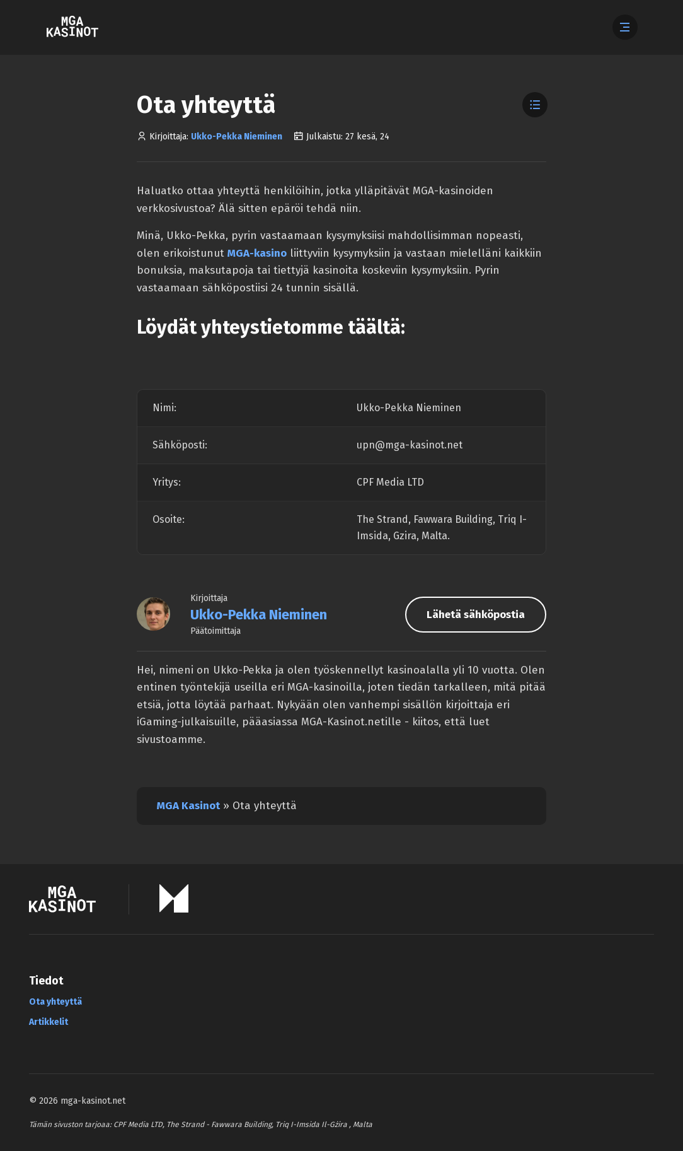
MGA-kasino (257, 253)
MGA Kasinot (188, 805)
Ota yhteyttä (55, 1001)
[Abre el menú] (625, 27)
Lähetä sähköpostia (476, 614)
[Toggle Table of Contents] (535, 104)
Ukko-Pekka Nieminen (236, 136)
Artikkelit (48, 1022)
